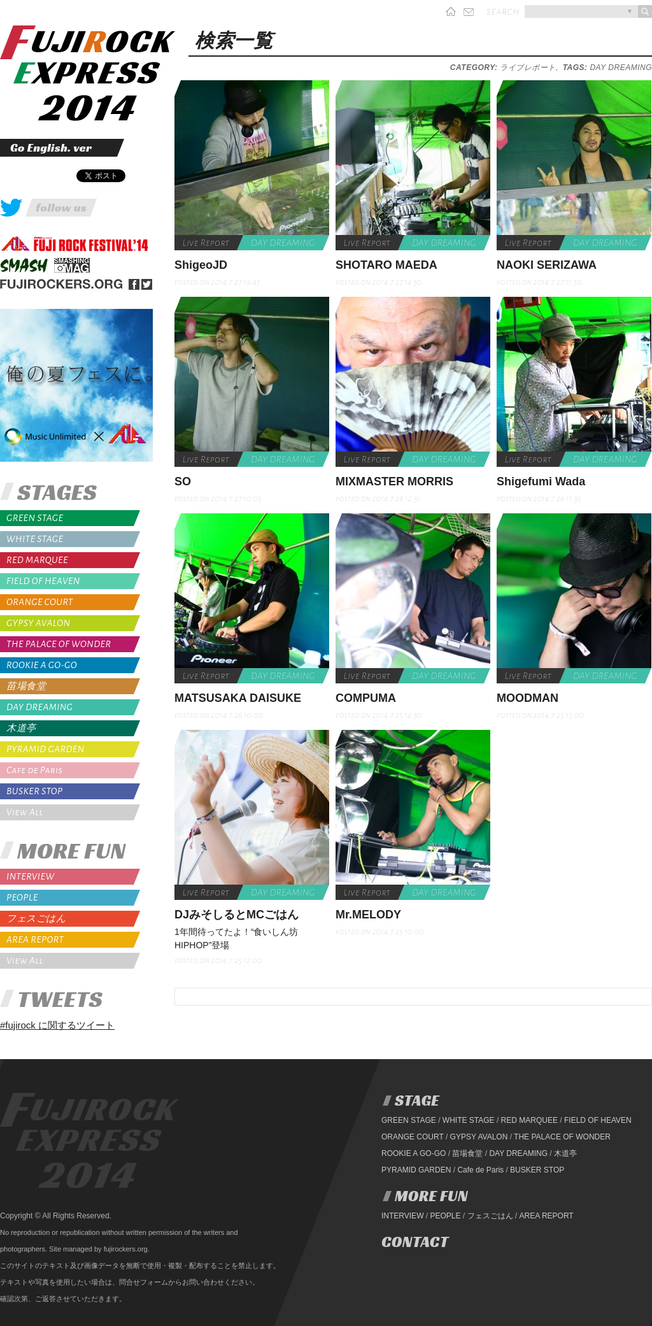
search (503, 11)
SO (182, 481)
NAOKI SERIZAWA (547, 265)
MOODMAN (527, 698)
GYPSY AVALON (38, 623)
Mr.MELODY (368, 914)
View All (24, 812)
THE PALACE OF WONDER (58, 644)
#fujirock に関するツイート (57, 1025)
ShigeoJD (200, 265)
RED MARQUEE (37, 560)
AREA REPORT (35, 939)
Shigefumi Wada (541, 481)
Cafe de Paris (34, 770)
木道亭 (21, 728)
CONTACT (414, 1241)
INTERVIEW (30, 876)
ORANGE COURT (39, 602)
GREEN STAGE (34, 518)
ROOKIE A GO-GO (41, 665)
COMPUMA (366, 698)
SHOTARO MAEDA (386, 265)
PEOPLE (22, 897)
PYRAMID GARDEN (45, 749)
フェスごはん (36, 918)
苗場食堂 (26, 686)
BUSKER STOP (34, 791)
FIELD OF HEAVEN (43, 581)
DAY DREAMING (39, 707)
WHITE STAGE (34, 539)
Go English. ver (51, 147)
